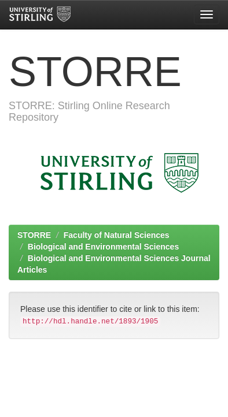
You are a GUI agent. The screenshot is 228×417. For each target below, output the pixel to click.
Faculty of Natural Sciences (117, 235)
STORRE (34, 235)
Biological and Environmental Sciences (103, 246)
